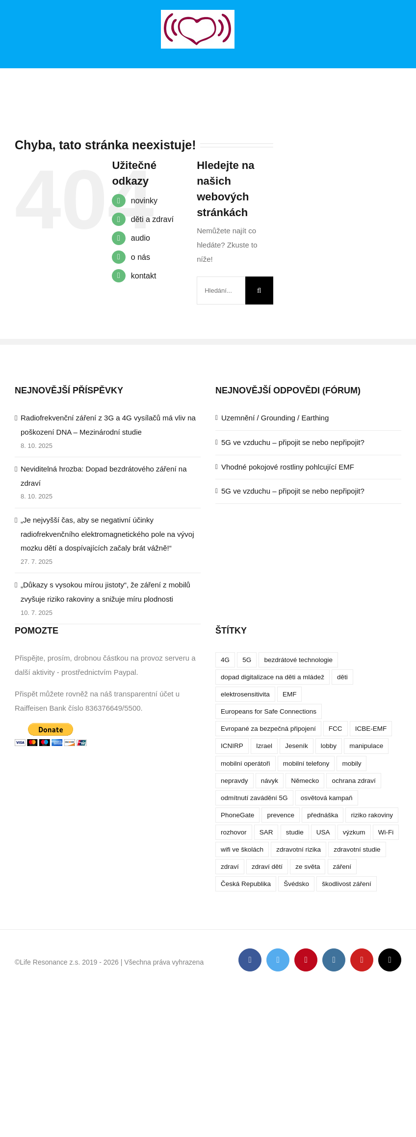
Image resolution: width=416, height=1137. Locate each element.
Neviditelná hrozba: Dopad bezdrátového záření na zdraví (104, 476)
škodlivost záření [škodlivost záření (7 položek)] (346, 883)
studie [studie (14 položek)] (295, 832)
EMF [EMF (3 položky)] (290, 694)
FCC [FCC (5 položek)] (335, 728)
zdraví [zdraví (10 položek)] (230, 866)
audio (140, 238)
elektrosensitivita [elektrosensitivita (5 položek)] (245, 694)
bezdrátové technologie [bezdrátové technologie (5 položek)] (298, 660)
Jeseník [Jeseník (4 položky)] (296, 745)
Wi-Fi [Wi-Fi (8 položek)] (385, 832)
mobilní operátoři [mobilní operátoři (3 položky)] (245, 763)
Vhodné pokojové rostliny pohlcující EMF (287, 467)
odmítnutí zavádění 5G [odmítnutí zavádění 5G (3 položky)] (254, 798)
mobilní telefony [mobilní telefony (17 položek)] (306, 763)
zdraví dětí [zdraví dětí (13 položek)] (267, 866)
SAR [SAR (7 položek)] (266, 832)
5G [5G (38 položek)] (246, 660)
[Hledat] (259, 291)
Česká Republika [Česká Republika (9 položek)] (246, 883)
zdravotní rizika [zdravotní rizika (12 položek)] (298, 849)
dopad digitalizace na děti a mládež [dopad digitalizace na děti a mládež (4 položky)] (272, 677)
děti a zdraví (152, 219)
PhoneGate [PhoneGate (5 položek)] (237, 815)
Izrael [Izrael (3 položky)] (264, 745)
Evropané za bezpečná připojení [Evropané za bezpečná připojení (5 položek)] (268, 728)
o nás (140, 257)
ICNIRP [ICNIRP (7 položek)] (232, 745)
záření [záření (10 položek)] (342, 866)
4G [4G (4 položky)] (225, 660)
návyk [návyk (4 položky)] (269, 780)
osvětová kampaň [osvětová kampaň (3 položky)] (327, 798)
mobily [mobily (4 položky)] (351, 763)
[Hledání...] (221, 291)
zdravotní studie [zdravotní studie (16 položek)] (357, 849)
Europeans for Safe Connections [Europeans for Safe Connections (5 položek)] (268, 711)
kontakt (143, 276)
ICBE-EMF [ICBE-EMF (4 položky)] (371, 728)
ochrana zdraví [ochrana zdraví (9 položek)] (353, 780)
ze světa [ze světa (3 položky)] (307, 866)
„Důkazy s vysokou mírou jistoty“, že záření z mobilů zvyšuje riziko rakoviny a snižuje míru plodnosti (105, 592)
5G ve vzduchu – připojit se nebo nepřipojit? (292, 442)
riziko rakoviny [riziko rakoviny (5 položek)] (372, 815)
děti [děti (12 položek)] (342, 677)
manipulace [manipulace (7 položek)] (366, 745)
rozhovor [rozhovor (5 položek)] (234, 832)
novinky (144, 200)
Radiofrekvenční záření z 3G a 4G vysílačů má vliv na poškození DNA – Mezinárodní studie (108, 425)
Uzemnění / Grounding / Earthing (275, 418)
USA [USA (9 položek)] (323, 832)
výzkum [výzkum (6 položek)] (354, 832)
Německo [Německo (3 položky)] (305, 780)
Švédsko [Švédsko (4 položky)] (296, 883)
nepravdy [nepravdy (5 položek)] (234, 780)
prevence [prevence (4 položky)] (280, 815)
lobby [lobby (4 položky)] (329, 745)
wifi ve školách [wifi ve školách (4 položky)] (242, 849)
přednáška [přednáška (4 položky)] (322, 815)
